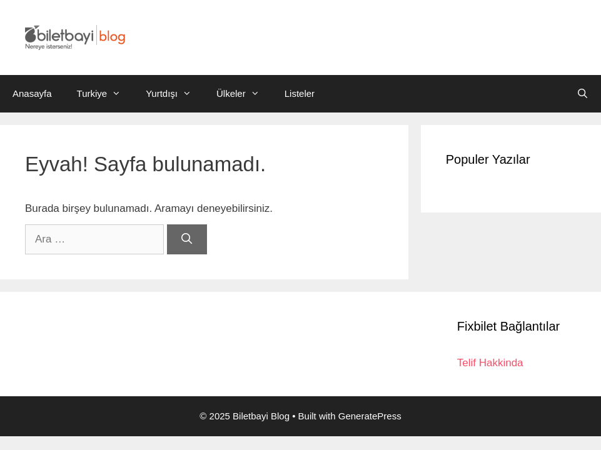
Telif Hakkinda (490, 363)
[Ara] (187, 239)
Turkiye (105, 93)
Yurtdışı (175, 93)
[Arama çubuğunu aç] (582, 93)
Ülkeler (244, 93)
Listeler (300, 93)
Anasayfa (32, 93)
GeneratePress (370, 416)
